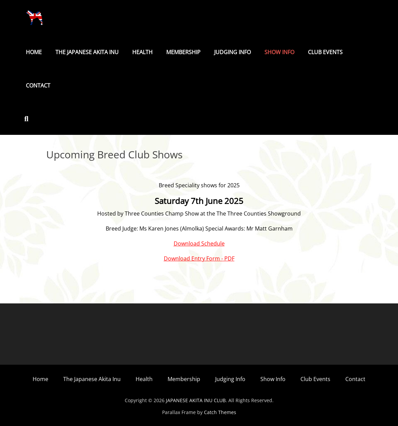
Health (142, 52)
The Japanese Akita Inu (87, 52)
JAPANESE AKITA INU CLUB (196, 400)
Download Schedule (199, 243)
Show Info (279, 52)
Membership (183, 52)
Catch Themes (220, 412)
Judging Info (232, 52)
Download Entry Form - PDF (199, 258)
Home (34, 52)
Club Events (325, 52)
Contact (38, 85)
